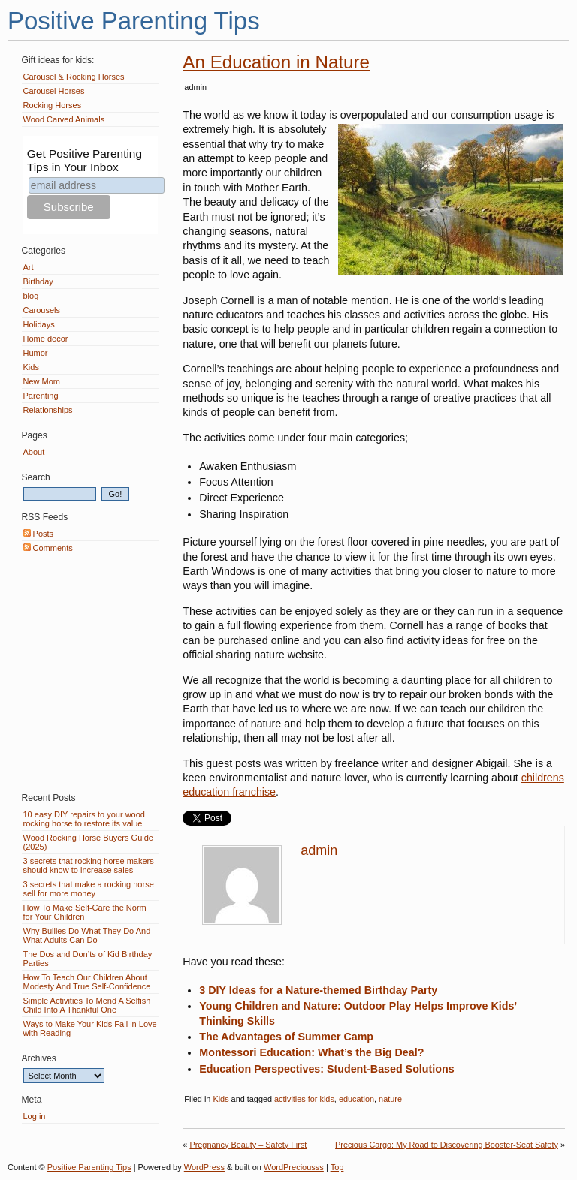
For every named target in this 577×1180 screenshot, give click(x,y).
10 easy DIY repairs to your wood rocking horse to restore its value (84, 819)
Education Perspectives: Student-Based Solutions (326, 1069)
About (34, 451)
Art (28, 267)
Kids (220, 1098)
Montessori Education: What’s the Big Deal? (311, 1052)
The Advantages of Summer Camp (286, 1037)
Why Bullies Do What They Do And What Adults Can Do (87, 935)
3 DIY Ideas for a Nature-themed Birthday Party (318, 990)
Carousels (42, 310)
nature (390, 1098)
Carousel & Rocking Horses (74, 76)
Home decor (45, 338)
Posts (38, 533)
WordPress (204, 1167)
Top (337, 1167)
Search (36, 477)
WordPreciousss (294, 1167)
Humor (35, 352)
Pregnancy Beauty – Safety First (248, 1144)
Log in (34, 1116)
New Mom (42, 381)
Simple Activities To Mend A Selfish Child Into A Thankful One (87, 1005)
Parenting (41, 395)
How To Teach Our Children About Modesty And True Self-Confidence (87, 982)
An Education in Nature (276, 62)
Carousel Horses (54, 90)
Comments (48, 547)
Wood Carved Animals (64, 119)
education (356, 1098)
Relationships (48, 409)
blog (31, 295)
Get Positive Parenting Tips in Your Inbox (84, 160)
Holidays (39, 324)
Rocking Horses (52, 105)
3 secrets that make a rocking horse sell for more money (88, 889)
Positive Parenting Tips (134, 21)
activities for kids (304, 1098)
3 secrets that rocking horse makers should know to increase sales (88, 865)
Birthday (38, 281)
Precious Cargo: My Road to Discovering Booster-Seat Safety (446, 1144)
